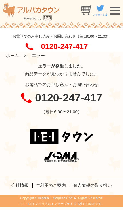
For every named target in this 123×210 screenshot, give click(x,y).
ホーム (12, 55)
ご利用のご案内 (51, 185)
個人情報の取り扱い (92, 185)
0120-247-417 (64, 46)
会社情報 (19, 185)
